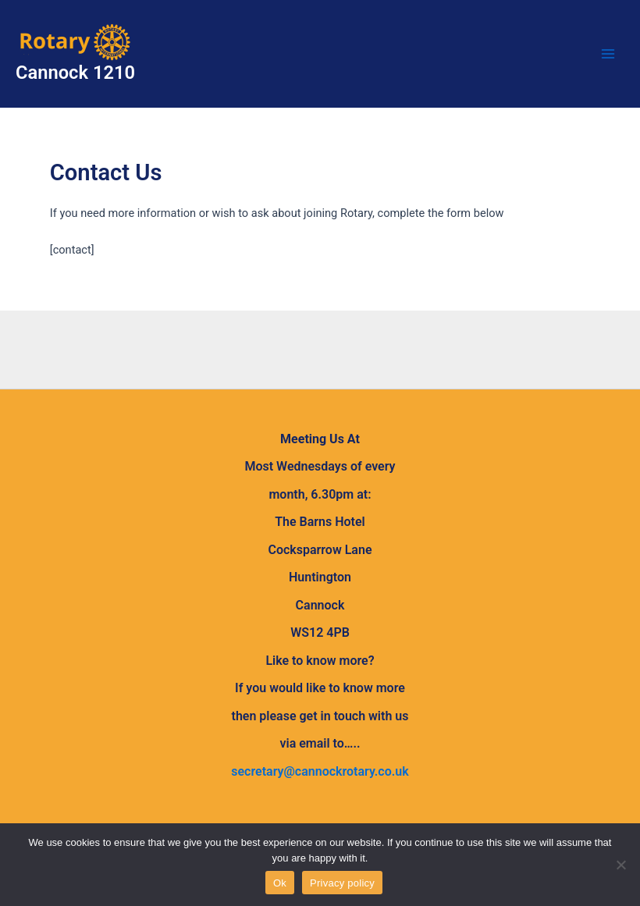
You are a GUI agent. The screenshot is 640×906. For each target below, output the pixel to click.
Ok (279, 883)
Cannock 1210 (75, 72)
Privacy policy (342, 883)
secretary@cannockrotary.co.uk (319, 771)
